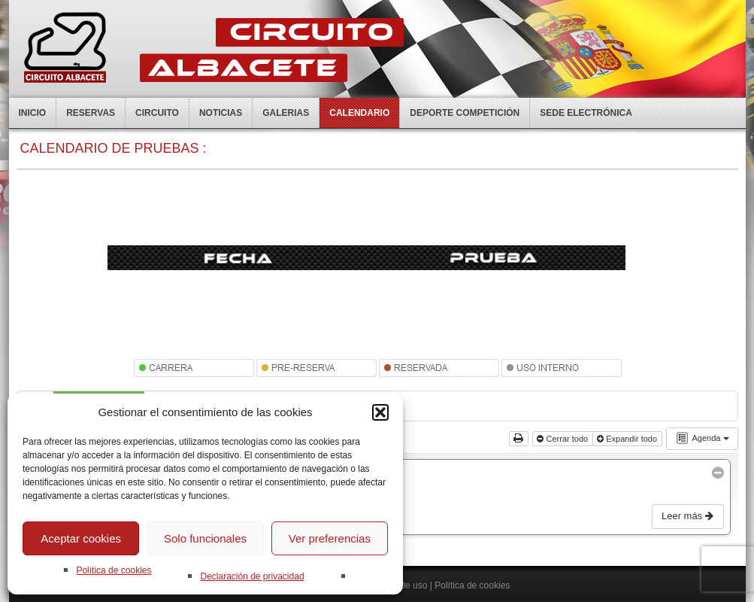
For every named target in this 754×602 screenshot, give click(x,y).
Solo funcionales (205, 538)
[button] (380, 412)
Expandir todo (628, 438)
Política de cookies (113, 570)
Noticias (220, 113)
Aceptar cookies (81, 538)
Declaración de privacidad (252, 576)
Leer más (689, 515)
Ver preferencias (330, 538)
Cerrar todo (563, 438)
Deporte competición (464, 113)
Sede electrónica (586, 113)
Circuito (157, 113)
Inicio (33, 113)
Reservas (90, 113)
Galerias (285, 113)
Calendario (359, 113)
